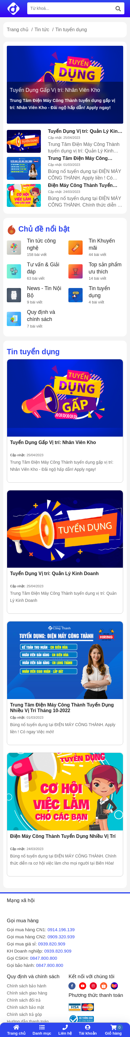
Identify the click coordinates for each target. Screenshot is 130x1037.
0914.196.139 (61, 929)
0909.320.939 (61, 936)
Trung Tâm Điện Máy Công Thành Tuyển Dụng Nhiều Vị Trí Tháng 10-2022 (83, 158)
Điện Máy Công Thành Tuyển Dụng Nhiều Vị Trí (80, 185)
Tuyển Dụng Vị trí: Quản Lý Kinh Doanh (84, 131)
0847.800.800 (43, 958)
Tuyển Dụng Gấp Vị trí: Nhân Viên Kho (55, 90)
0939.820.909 (51, 943)
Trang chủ (17, 29)
